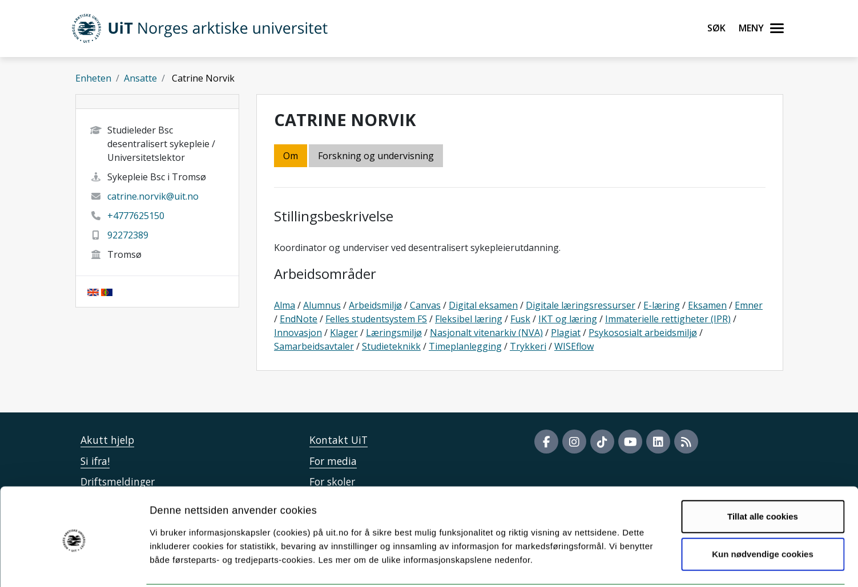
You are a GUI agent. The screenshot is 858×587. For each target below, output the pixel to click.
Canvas (425, 305)
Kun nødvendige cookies (762, 512)
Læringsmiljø (394, 332)
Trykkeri (528, 346)
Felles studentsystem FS (376, 319)
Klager (344, 332)
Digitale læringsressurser (580, 305)
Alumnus (322, 305)
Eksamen (707, 305)
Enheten (93, 78)
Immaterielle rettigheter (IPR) (668, 319)
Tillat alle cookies (762, 474)
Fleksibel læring (468, 319)
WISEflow (574, 346)
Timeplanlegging (465, 346)
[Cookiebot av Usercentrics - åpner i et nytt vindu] (74, 564)
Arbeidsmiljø (375, 305)
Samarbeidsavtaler (314, 346)
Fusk (520, 319)
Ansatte (140, 78)
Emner (749, 305)
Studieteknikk (391, 346)
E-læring (661, 305)
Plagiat (566, 332)
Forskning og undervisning (376, 155)
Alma (284, 305)
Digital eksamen (483, 305)
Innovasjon (298, 332)
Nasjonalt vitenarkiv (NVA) (486, 332)
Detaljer (608, 564)
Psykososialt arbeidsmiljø (643, 332)
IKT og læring (567, 319)
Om (290, 155)
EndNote (298, 319)
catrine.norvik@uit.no (153, 196)
